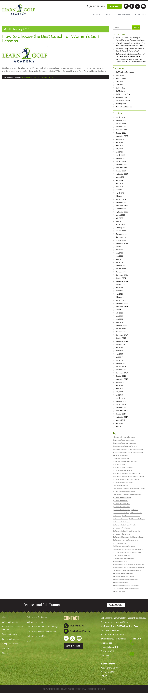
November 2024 (122, 168)
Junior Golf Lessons (123, 97)
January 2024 (121, 199)
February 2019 (121, 363)
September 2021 (122, 281)
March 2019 (120, 360)
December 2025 (122, 127)
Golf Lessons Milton (35, 622)
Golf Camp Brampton (120, 464)
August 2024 (120, 177)
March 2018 (120, 398)
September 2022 (122, 243)
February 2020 (121, 325)
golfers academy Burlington (122, 555)
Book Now (114, 6)
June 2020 (119, 316)
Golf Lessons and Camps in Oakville (41, 631)
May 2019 (119, 354)
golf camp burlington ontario (122, 470)
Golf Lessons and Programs (131, 516)
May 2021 (119, 294)
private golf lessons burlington (123, 573)
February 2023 (121, 228)
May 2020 (119, 319)
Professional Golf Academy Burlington (125, 579)
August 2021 (120, 284)
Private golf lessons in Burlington (123, 576)
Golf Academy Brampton (121, 458)
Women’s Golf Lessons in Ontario (12, 628)
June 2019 (119, 351)
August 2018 (120, 382)
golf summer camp (132, 540)
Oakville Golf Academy (136, 567)
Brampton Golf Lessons (135, 449)
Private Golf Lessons (10, 639)
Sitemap (5, 653)
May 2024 (119, 187)
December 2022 (122, 234)
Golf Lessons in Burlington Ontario (124, 525)
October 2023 (121, 209)
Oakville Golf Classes (119, 570)
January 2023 (121, 231)
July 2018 (119, 385)
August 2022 (120, 247)
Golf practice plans (119, 540)
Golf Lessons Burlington (137, 519)
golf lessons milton (135, 531)
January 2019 (121, 367)
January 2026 (121, 123)
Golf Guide (119, 82)
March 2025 (120, 155)
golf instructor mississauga (121, 507)
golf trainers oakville (119, 543)
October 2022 (121, 240)
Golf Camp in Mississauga (121, 476)
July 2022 (119, 250)
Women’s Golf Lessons (30, 77)
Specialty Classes (9, 634)
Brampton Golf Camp (120, 449)
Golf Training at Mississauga (122, 549)
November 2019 (122, 335)
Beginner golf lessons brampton (123, 440)
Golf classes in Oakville (137, 488)
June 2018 (119, 389)
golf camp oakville (133, 479)
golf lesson (134, 510)
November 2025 (122, 130)
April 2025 (119, 152)
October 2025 (121, 133)
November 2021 (122, 275)
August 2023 (120, 215)
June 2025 (119, 146)
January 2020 (121, 329)
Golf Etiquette (121, 78)
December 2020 (122, 303)
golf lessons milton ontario (121, 534)
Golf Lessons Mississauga (121, 537)
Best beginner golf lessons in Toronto (125, 446)
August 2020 (120, 310)
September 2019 (122, 341)
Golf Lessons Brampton (120, 519)
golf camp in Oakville (137, 476)
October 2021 (121, 278)
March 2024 (120, 193)
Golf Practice (120, 88)
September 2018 (122, 379)
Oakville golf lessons (134, 570)
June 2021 (119, 291)
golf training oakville (119, 552)
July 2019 (119, 348)
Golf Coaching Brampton (121, 494)
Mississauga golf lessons (120, 567)
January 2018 (121, 404)
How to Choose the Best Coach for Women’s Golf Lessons (50, 38)
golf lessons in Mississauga (121, 528)
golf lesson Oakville (136, 513)
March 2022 (120, 262)
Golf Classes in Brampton (121, 488)
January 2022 (121, 269)
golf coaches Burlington (127, 491)
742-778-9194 (96, 6)
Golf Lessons (117, 516)
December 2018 (122, 370)
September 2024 (122, 174)
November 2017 (122, 411)
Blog (29, 641)
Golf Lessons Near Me (36, 636)
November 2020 (122, 307)
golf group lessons (136, 494)
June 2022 (119, 253)
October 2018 (121, 376)
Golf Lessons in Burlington (121, 522)
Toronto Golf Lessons (132, 588)
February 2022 (121, 266)
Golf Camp (6, 648)
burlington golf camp (120, 452)
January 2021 (121, 300)
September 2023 (122, 212)
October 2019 (121, 338)
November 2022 (122, 237)
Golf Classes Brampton (120, 485)
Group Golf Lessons (10, 643)
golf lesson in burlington (121, 513)
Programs (123, 14)
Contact (140, 14)
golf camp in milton (135, 473)
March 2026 (120, 117)
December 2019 (122, 332)
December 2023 (122, 202)
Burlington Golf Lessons (135, 452)
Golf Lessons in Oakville (120, 531)
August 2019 (120, 344)
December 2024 (122, 165)
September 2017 (122, 417)
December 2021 (122, 272)
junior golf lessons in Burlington (123, 558)
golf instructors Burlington (121, 510)
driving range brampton (120, 455)
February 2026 (121, 120)
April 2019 (119, 357)
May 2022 (119, 256)
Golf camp (134, 461)
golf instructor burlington (121, 504)
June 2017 (119, 426)
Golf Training (120, 91)
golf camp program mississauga (123, 482)
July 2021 (119, 288)
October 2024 (121, 171)
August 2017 (120, 420)
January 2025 (121, 161)
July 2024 (119, 180)
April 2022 (119, 259)
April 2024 (119, 190)
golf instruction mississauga (122, 497)
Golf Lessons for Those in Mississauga (42, 626)
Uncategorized (121, 104)
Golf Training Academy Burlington (124, 546)
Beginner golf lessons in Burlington (124, 443)
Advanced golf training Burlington (124, 437)
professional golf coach (120, 582)
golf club (115, 491)
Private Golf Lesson (123, 101)
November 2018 (122, 373)
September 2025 (122, 136)
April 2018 (119, 395)
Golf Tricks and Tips (123, 94)
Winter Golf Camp (119, 591)
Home (96, 14)
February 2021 (121, 297)
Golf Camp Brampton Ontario (122, 467)
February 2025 (121, 158)
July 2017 (119, 423)
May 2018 (119, 392)
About (109, 14)
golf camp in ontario (119, 479)
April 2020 (119, 322)
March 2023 (120, 224)
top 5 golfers (135, 585)
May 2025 (119, 149)
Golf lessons (120, 85)
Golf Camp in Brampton (120, 473)
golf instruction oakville (120, 500)
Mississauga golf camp (120, 561)
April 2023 (119, 221)
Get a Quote (115, 605)
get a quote (73, 646)
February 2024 (121, 196)
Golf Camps (120, 75)
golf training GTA (137, 549)
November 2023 (122, 206)
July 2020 (119, 313)
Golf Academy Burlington (125, 72)
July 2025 (119, 142)
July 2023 (119, 218)
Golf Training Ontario (134, 552)
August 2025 (120, 139)
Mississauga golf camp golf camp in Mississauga (128, 564)
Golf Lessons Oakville (137, 537)
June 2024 (119, 183)
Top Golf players (118, 588)
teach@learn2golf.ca (80, 631)
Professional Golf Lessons (121, 585)
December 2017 (122, 408)
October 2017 (121, 414)
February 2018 (121, 401)
